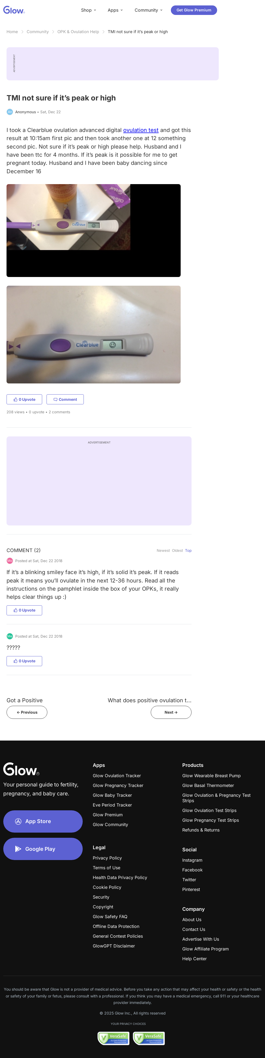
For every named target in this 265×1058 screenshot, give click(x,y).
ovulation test (141, 130)
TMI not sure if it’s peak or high (138, 31)
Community (38, 31)
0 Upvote (24, 399)
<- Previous (27, 712)
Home (12, 31)
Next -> (171, 712)
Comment (65, 399)
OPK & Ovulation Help (78, 31)
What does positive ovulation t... (150, 700)
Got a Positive (25, 700)
